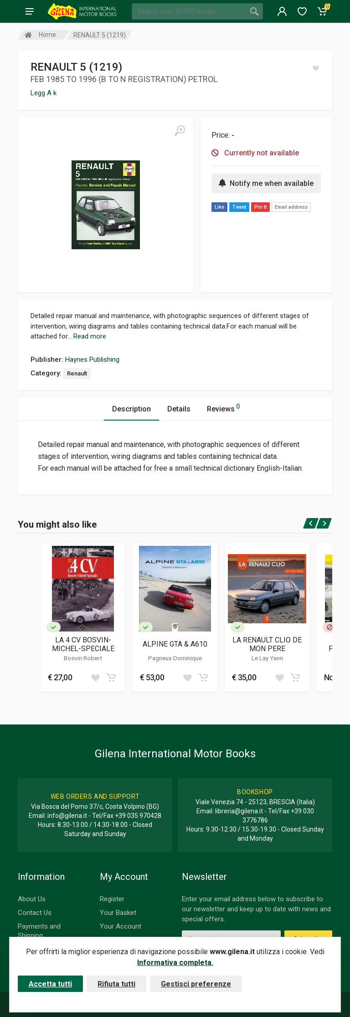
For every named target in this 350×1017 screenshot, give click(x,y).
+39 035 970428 (138, 815)
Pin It (260, 207)
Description (131, 409)
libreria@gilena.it (239, 811)
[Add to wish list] (95, 677)
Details (178, 409)
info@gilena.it (67, 815)
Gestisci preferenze (196, 984)
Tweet (239, 207)
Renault (77, 373)
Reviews (223, 407)
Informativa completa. (175, 962)
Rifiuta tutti (116, 984)
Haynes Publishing (92, 359)
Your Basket (118, 913)
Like (219, 207)
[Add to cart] (111, 677)
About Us (32, 899)
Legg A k (44, 93)
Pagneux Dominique (175, 658)
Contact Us (34, 913)
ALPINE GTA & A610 (175, 644)
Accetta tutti (50, 984)
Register (112, 899)
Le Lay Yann (267, 658)
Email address (291, 207)
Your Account (120, 926)
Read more (89, 336)
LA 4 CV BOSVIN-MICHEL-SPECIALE (83, 644)
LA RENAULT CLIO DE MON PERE (267, 644)
